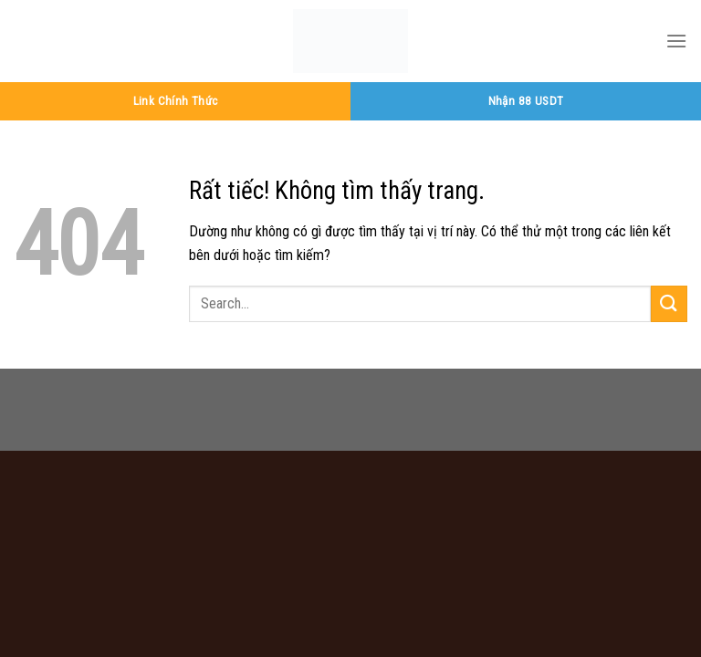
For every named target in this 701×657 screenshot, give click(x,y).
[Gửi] (669, 303)
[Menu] (676, 40)
